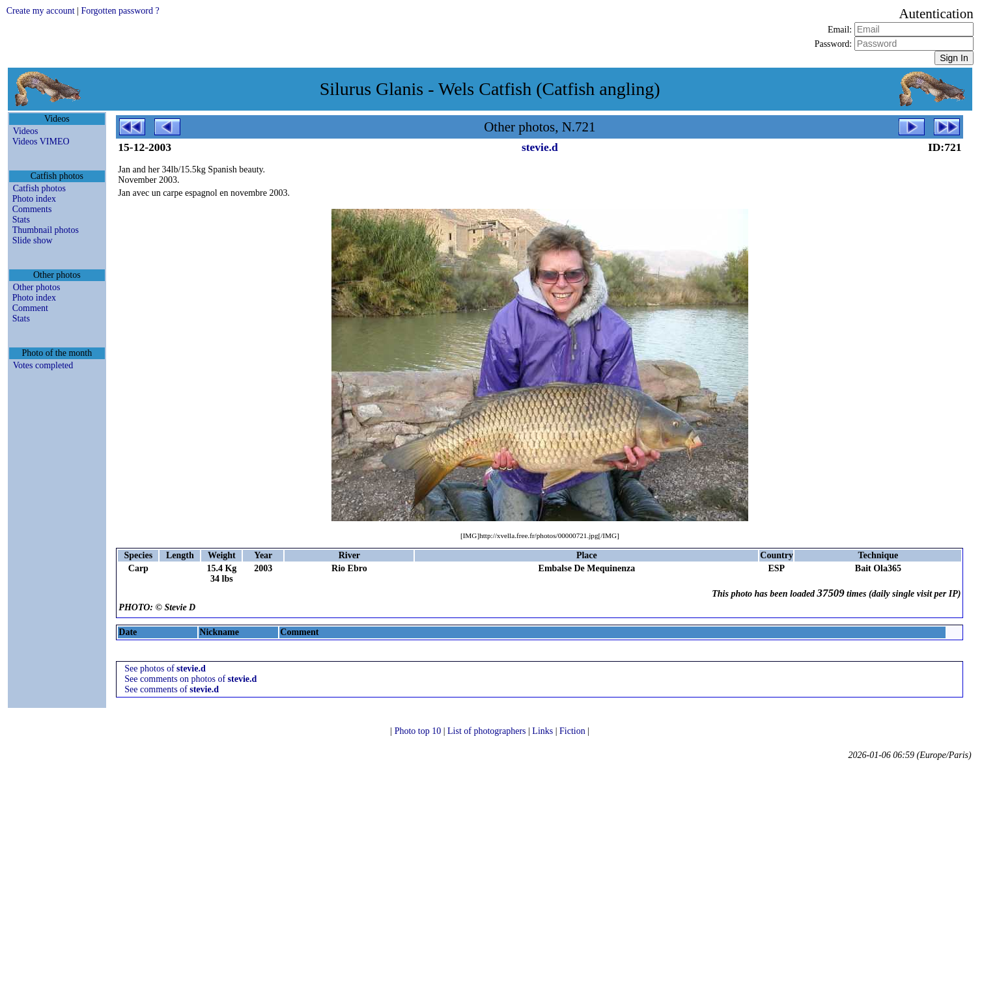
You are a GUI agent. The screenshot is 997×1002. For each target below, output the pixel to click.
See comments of (171, 689)
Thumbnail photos (45, 230)
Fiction (573, 731)
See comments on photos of (190, 679)
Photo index (34, 199)
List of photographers (487, 731)
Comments (32, 209)
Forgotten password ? (120, 11)
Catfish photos (39, 188)
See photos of (164, 668)
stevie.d (540, 147)
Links (543, 731)
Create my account (41, 11)
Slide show (32, 240)
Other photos (37, 287)
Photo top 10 (419, 731)
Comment (30, 308)
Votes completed (43, 365)
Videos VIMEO (41, 141)
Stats (21, 219)
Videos (25, 131)
